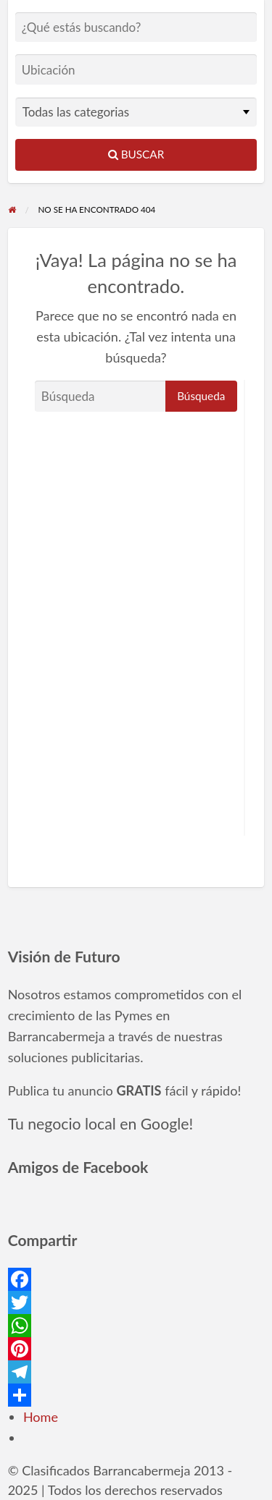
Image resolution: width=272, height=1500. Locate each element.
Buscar (136, 154)
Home (40, 1417)
